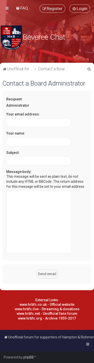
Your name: (15, 133)
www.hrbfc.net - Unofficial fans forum (47, 314)
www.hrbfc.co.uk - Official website (47, 304)
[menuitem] (22, 8)
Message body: (19, 172)
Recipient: (14, 99)
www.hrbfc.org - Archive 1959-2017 (47, 318)
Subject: (13, 153)
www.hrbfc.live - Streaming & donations (47, 309)
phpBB (28, 357)
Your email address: (23, 114)
